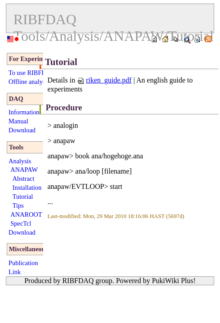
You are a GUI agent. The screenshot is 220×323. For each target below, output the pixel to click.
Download (22, 130)
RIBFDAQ (44, 19)
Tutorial (23, 196)
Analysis (20, 161)
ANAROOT (26, 214)
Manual (18, 121)
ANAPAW (24, 169)
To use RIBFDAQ (32, 72)
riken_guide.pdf (104, 80)
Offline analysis (29, 81)
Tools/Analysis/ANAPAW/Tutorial (113, 36)
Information (24, 112)
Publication (23, 262)
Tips (18, 205)
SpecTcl (20, 223)
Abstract (24, 178)
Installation (27, 187)
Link (15, 271)
